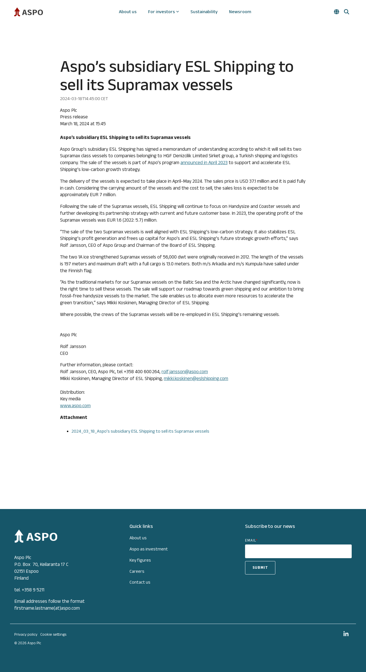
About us (128, 11)
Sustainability (204, 11)
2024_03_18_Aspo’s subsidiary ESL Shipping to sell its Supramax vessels (140, 431)
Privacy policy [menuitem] (25, 634)
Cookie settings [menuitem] (53, 634)
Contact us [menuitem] (140, 582)
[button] (346, 634)
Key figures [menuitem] (140, 560)
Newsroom (240, 11)
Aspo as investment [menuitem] (149, 548)
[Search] (346, 12)
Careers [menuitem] (137, 571)
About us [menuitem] (138, 537)
